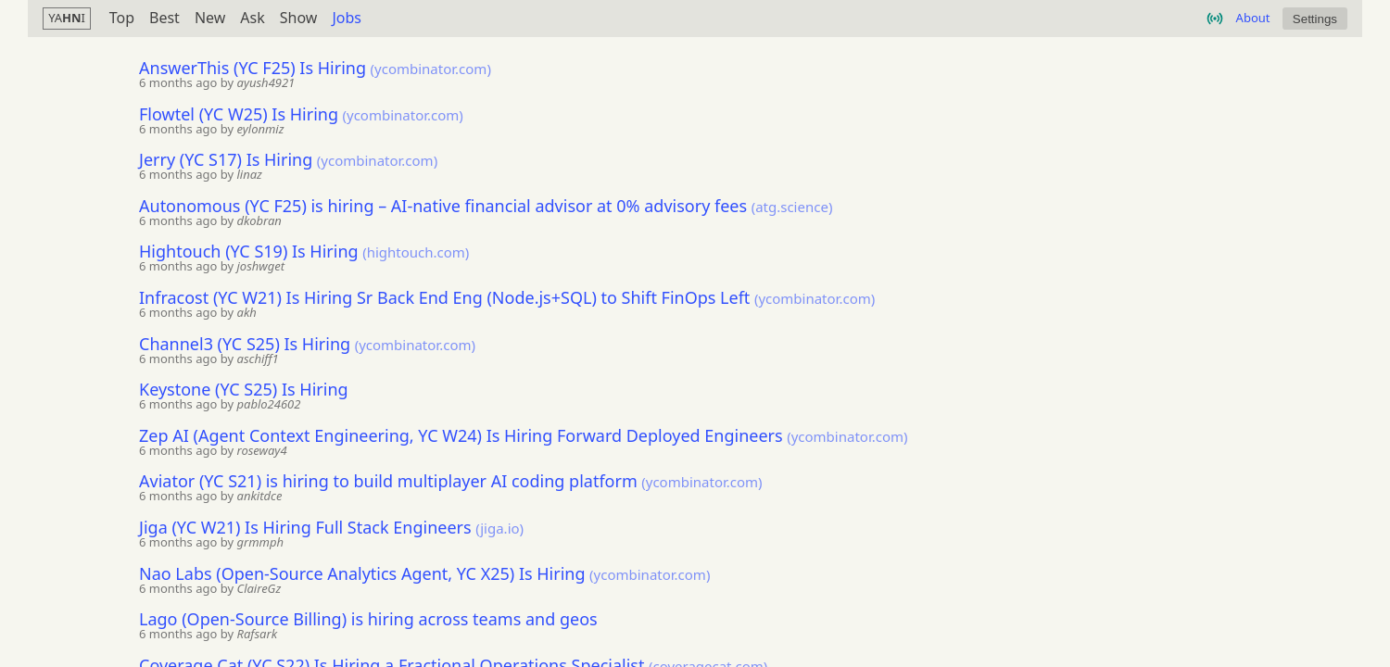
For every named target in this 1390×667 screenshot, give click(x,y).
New (210, 18)
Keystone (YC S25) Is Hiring (243, 389)
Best (164, 18)
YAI (66, 17)
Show (299, 18)
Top (121, 18)
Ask (252, 18)
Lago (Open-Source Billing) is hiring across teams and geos (368, 618)
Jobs (346, 18)
